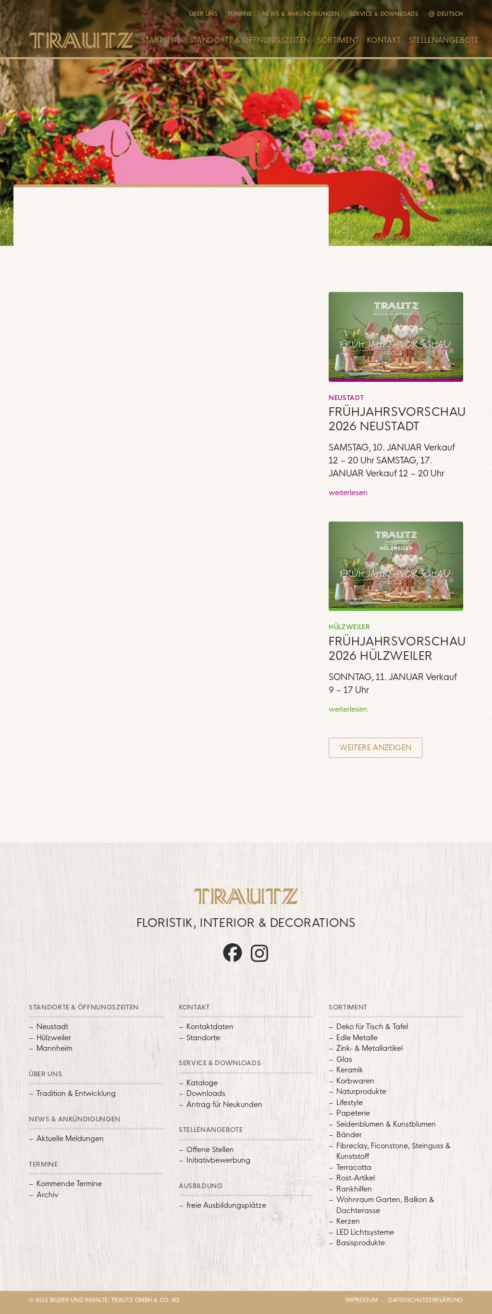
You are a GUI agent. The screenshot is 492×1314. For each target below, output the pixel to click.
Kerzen (348, 1221)
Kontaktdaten (210, 1026)
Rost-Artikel (355, 1177)
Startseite (161, 40)
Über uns (203, 14)
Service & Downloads (384, 14)
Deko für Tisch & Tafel (372, 1026)
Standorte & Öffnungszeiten (249, 40)
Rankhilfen (354, 1188)
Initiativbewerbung (218, 1160)
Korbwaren (355, 1080)
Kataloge (202, 1082)
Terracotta (353, 1167)
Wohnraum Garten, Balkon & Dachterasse (385, 1205)
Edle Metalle (357, 1037)
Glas (344, 1059)
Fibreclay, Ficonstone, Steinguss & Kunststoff (393, 1151)
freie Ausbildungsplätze (226, 1205)
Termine (240, 14)
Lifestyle (349, 1102)
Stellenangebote (444, 40)
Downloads (205, 1093)
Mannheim (54, 1048)
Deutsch (450, 14)
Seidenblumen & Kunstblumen (386, 1124)
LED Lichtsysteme (365, 1232)
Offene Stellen (210, 1149)
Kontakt (384, 40)
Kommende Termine (69, 1183)
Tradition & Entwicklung (76, 1093)
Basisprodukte (360, 1242)
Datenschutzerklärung (425, 1300)
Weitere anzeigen (375, 747)
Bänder (349, 1134)
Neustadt (52, 1026)
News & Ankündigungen (301, 14)
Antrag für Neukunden (224, 1104)
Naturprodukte (361, 1091)
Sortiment (338, 40)
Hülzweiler (54, 1037)
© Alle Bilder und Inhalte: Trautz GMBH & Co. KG (104, 1300)
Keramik (349, 1069)
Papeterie (353, 1113)
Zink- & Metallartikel (369, 1048)
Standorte (203, 1037)
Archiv (47, 1194)
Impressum (361, 1300)
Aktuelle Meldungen (70, 1138)
